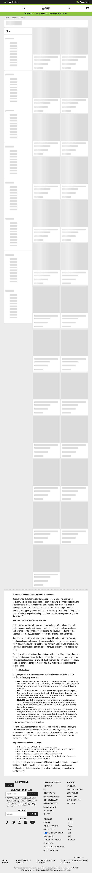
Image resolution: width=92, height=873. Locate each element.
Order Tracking (10, 2)
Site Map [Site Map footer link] (46, 814)
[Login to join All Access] (36, 14)
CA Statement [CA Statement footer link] (48, 843)
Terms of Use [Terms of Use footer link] (48, 836)
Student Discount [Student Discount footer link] (73, 800)
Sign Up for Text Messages (21, 790)
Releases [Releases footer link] (71, 840)
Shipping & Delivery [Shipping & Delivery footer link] (50, 800)
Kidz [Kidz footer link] (69, 833)
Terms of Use (24, 802)
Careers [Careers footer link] (46, 822)
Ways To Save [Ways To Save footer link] (72, 796)
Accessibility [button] (82, 2)
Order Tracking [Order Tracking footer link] (49, 793)
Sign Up (9, 785)
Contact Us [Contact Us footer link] (47, 786)
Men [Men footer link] (69, 829)
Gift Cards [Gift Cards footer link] (71, 803)
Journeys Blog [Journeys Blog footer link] (72, 793)
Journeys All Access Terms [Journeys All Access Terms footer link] (53, 847)
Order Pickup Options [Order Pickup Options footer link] (51, 803)
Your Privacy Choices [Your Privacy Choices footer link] (53, 833)
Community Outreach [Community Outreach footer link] (51, 826)
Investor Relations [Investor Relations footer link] (50, 850)
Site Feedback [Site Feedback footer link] (48, 810)
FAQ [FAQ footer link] (44, 789)
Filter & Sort (18, 30)
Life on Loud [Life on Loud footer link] (71, 786)
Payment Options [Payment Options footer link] (49, 807)
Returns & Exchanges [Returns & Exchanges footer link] (51, 796)
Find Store (32, 814)
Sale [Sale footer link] (69, 836)
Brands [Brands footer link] (70, 822)
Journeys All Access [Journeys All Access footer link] (75, 789)
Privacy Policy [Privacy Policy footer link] (48, 829)
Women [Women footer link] (70, 826)
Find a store (21, 810)
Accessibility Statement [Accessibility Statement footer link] (52, 840)
